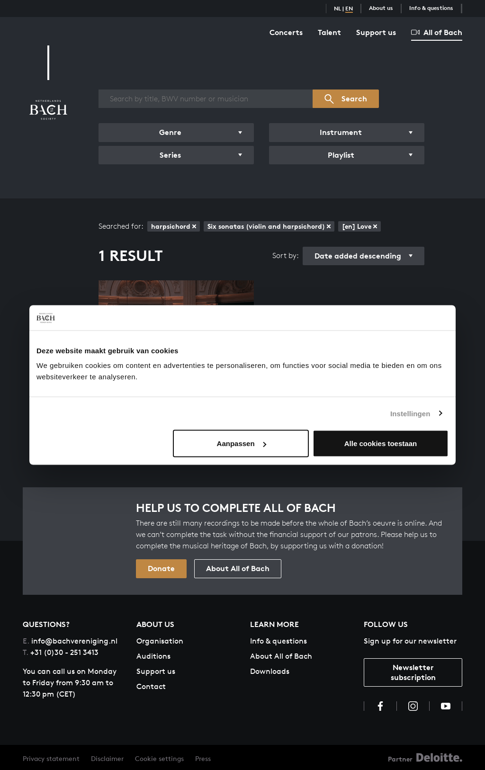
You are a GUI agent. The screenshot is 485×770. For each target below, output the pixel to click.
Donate (161, 568)
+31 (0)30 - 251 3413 (61, 652)
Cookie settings (159, 758)
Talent (329, 32)
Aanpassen (241, 443)
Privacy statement (51, 758)
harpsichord (173, 226)
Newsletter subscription (413, 672)
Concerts (286, 32)
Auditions (153, 656)
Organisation (159, 640)
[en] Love (359, 226)
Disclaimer (107, 758)
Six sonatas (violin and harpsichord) (269, 226)
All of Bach (436, 32)
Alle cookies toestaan (380, 443)
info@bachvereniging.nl (70, 640)
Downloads (269, 671)
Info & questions (431, 7)
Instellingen (410, 413)
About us (381, 7)
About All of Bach (237, 568)
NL (337, 8)
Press (203, 758)
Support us (376, 32)
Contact (151, 686)
